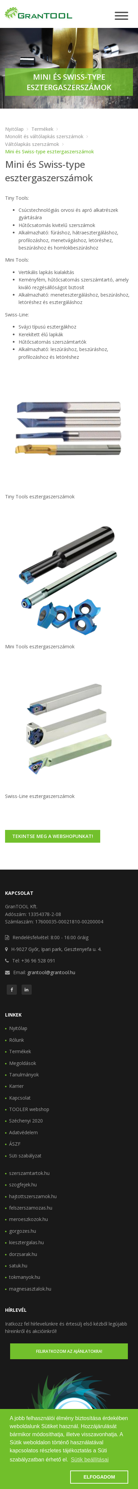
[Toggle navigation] (121, 16)
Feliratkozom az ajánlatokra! (69, 1351)
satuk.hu (18, 1265)
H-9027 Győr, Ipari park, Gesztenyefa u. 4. (56, 949)
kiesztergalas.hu (26, 1242)
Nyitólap (14, 129)
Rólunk (16, 1040)
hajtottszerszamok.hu (33, 1196)
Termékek (42, 129)
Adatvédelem (23, 1132)
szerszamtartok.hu (29, 1173)
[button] (39, 1477)
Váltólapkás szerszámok (32, 144)
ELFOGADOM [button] (99, 1477)
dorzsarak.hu (23, 1254)
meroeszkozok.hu (28, 1219)
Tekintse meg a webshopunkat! (52, 836)
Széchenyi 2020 (26, 1120)
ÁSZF (15, 1144)
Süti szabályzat (25, 1155)
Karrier (16, 1086)
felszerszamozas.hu (30, 1208)
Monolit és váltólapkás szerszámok (44, 136)
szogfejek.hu (23, 1184)
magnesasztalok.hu (30, 1289)
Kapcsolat (20, 1098)
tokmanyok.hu (24, 1277)
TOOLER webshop (29, 1109)
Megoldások (22, 1063)
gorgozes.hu (22, 1231)
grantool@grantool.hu (51, 972)
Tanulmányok (24, 1074)
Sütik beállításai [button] (90, 1459)
